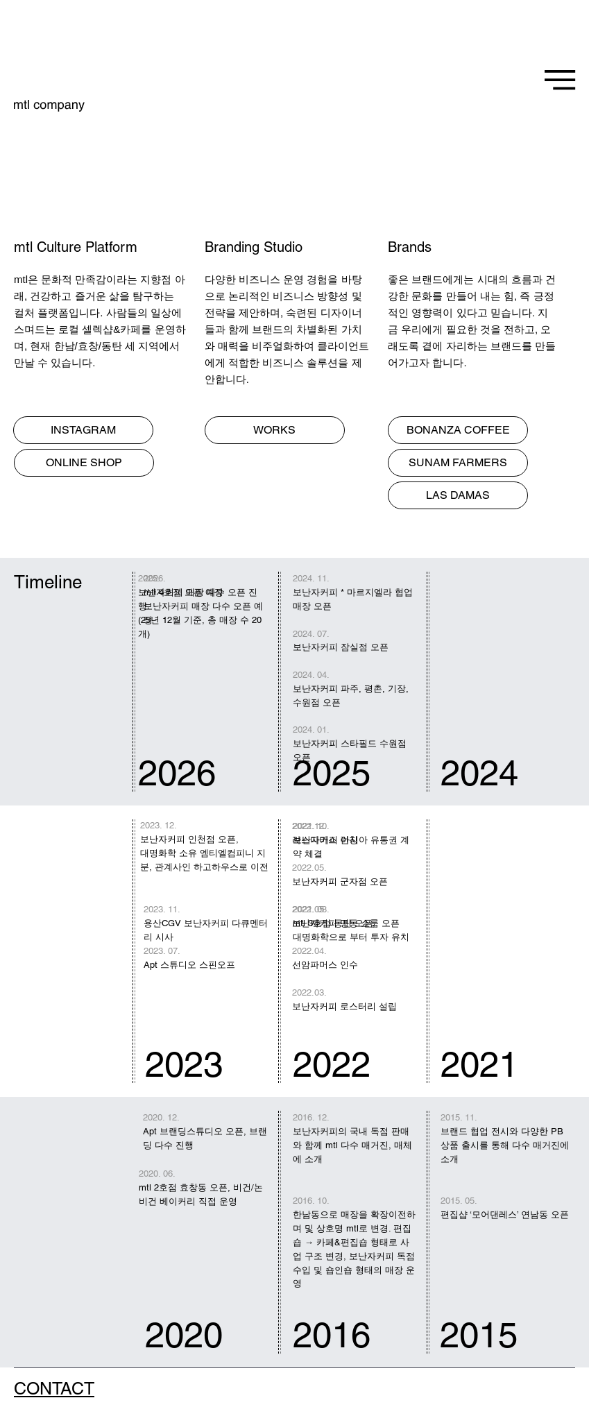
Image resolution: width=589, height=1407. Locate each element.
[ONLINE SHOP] (84, 463)
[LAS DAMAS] (458, 495)
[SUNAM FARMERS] (458, 463)
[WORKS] (275, 430)
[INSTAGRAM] (83, 430)
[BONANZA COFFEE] (458, 430)
